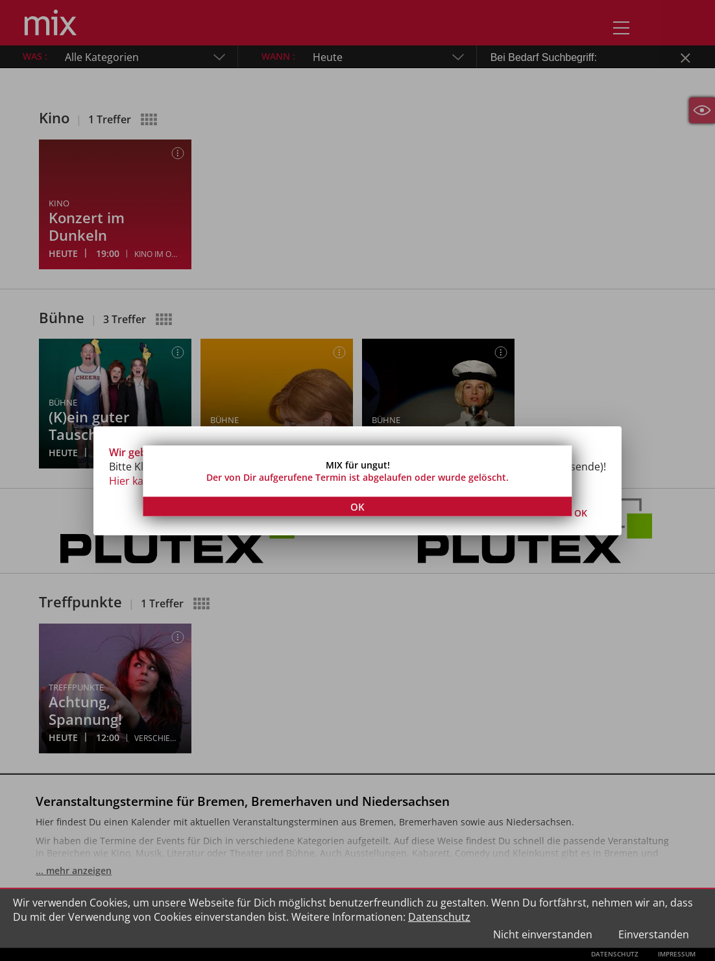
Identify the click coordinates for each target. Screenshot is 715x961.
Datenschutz (439, 917)
